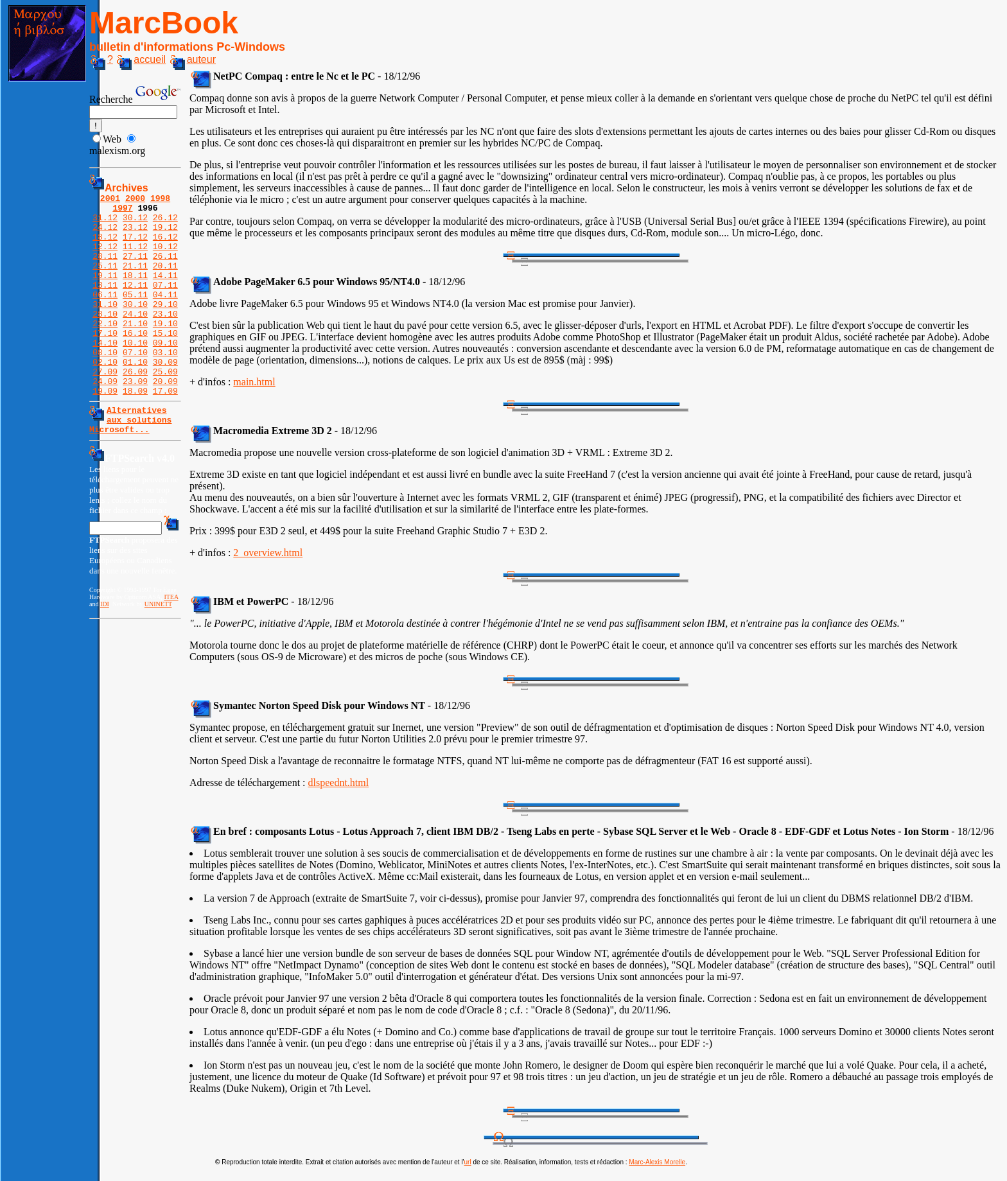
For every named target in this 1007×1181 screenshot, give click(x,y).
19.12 (165, 234)
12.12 (105, 257)
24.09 (105, 419)
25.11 (105, 280)
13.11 (105, 304)
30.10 (135, 327)
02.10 (105, 396)
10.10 (135, 373)
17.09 (165, 431)
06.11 (105, 315)
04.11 (165, 315)
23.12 (135, 234)
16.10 (135, 361)
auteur (193, 59)
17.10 (105, 361)
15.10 (165, 361)
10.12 (165, 257)
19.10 (165, 350)
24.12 (105, 234)
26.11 (165, 269)
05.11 (135, 315)
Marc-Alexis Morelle (657, 1162)
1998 (160, 200)
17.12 (135, 246)
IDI (104, 650)
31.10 (105, 327)
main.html (254, 381)
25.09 (165, 408)
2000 (135, 200)
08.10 (105, 384)
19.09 (105, 431)
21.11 (135, 280)
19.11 (105, 292)
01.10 (135, 396)
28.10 (105, 338)
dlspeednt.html (338, 782)
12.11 (135, 304)
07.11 (165, 304)
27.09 (105, 408)
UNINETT (158, 650)
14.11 (165, 292)
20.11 (165, 280)
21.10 (135, 350)
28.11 (105, 269)
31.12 (105, 223)
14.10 (105, 373)
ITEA (171, 643)
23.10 (165, 338)
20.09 (165, 419)
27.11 (135, 269)
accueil (141, 59)
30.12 (135, 223)
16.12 (165, 246)
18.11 (135, 292)
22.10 (105, 350)
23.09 (135, 419)
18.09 (135, 431)
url (467, 1162)
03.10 (165, 384)
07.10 (135, 384)
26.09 (135, 408)
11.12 (135, 257)
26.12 (165, 223)
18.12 (105, 246)
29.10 (165, 327)
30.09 (165, 396)
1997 (122, 211)
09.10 (165, 373)
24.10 (135, 338)
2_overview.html (267, 552)
